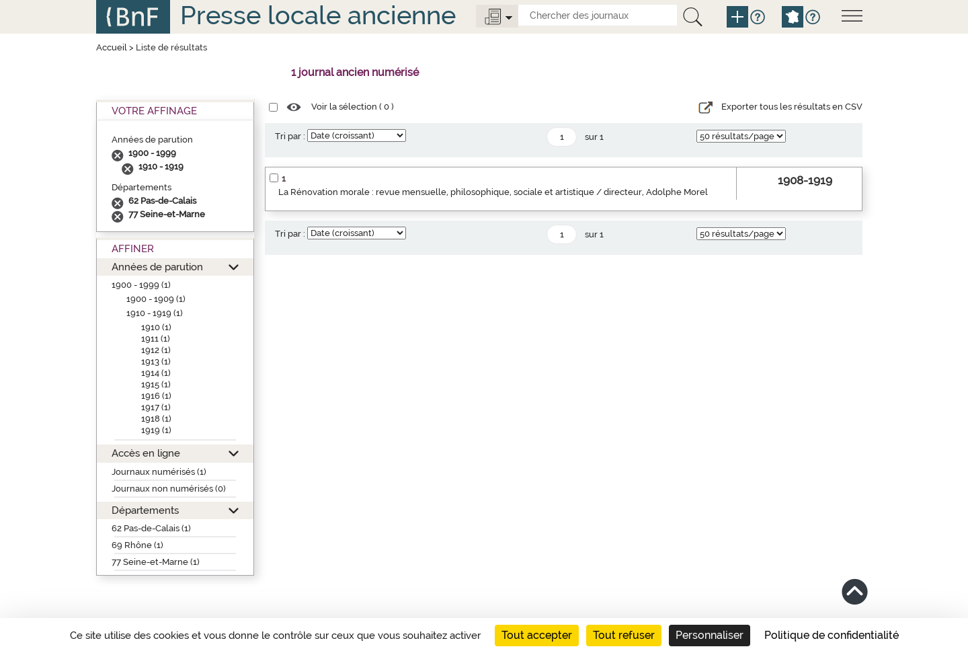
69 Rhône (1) (137, 545)
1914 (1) (156, 373)
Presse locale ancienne (318, 15)
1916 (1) (156, 396)
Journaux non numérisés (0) (169, 489)
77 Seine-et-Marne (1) (156, 562)
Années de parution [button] (157, 266)
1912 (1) (156, 350)
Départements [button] (145, 510)
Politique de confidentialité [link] (831, 635)
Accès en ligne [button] (146, 453)
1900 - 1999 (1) (141, 285)
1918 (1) (156, 419)
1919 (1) (156, 430)
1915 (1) (156, 384)
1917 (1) (156, 407)
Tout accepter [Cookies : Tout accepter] (536, 635)
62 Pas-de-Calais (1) (151, 528)
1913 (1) (156, 361)
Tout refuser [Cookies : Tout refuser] (624, 635)
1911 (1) (155, 339)
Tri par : (290, 136)
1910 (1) (156, 327)
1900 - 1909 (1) (156, 299)
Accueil (111, 47)
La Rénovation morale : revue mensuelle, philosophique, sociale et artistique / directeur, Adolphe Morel (493, 192)
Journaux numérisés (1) (159, 472)
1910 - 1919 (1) (154, 313)
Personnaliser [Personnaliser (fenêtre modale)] (709, 635)
